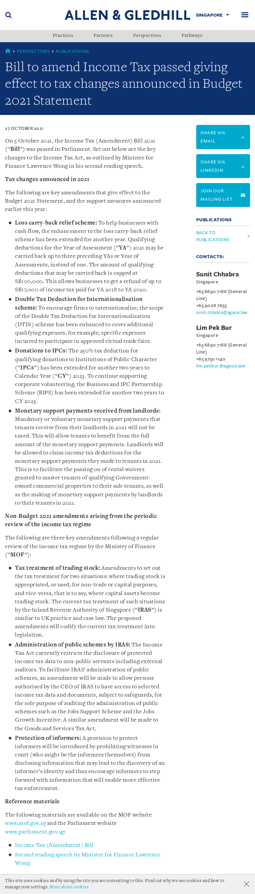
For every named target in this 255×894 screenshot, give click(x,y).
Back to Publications (213, 236)
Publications (72, 51)
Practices (63, 36)
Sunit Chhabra (217, 274)
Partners (103, 36)
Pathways (192, 36)
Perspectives (147, 36)
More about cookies (69, 887)
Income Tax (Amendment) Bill (54, 845)
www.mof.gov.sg (25, 823)
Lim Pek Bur (214, 328)
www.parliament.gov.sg (34, 832)
